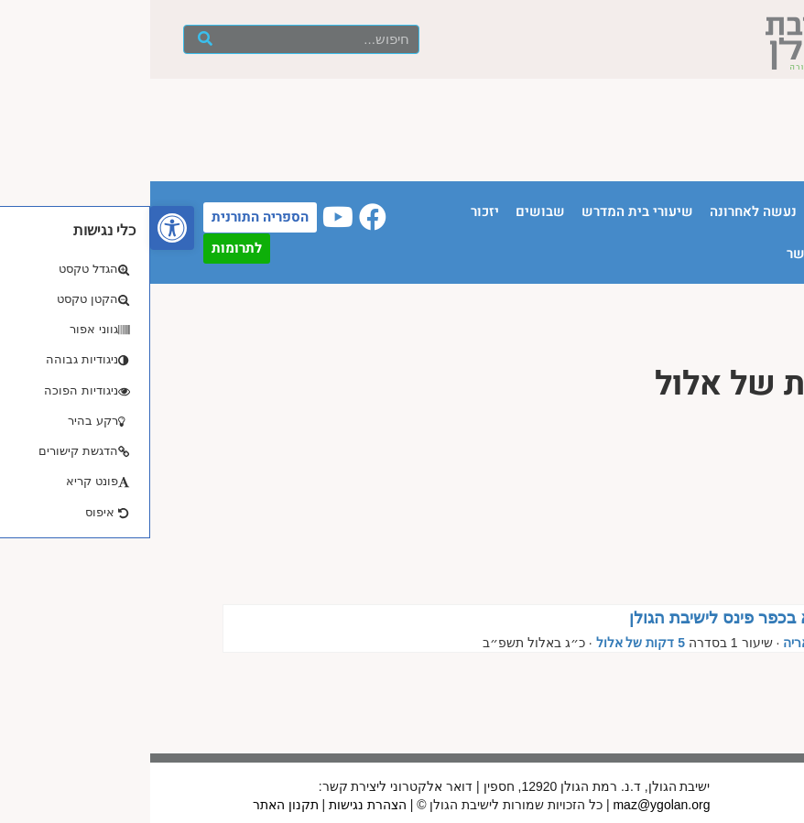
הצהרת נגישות (217, 804)
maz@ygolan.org (511, 804)
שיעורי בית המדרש (487, 211)
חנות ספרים (752, 254)
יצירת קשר (668, 254)
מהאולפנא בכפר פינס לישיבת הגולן (601, 618)
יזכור (335, 211)
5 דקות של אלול (490, 642)
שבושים (390, 211)
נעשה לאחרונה (603, 211)
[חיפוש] (54, 39)
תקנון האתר (135, 804)
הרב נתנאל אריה (678, 642)
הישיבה (685, 211)
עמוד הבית (755, 211)
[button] (22, 228)
